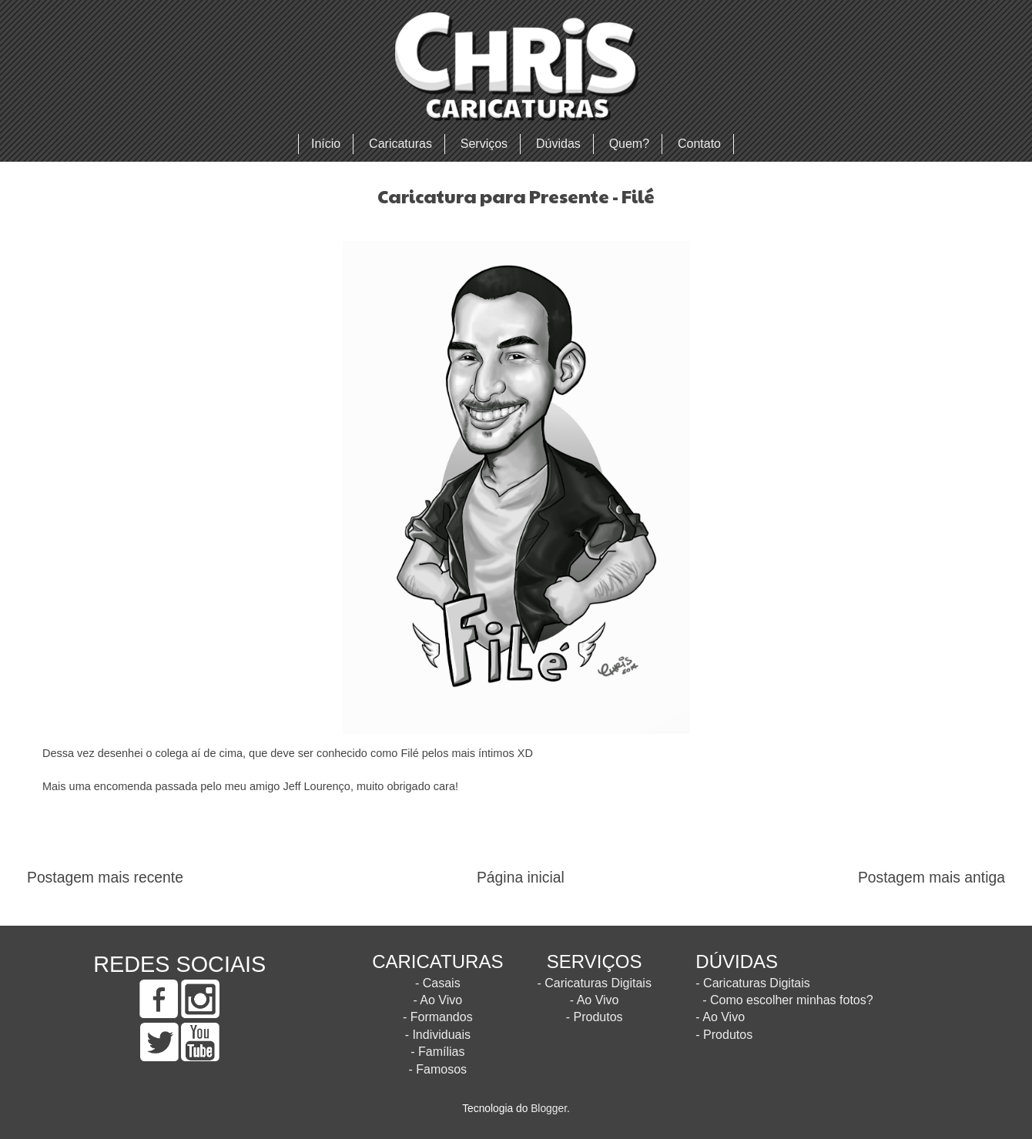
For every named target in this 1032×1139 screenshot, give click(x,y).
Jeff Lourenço (316, 786)
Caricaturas (400, 143)
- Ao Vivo (437, 1000)
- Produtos (594, 1016)
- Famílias (437, 1051)
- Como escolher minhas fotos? (787, 1000)
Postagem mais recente (105, 877)
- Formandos (438, 1016)
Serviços (484, 143)
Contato (699, 143)
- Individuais (438, 1034)
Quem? (629, 143)
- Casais (438, 983)
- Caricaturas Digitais (594, 983)
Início (325, 143)
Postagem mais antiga (931, 877)
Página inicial (521, 877)
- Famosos (438, 1069)
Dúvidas (558, 143)
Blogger (549, 1108)
